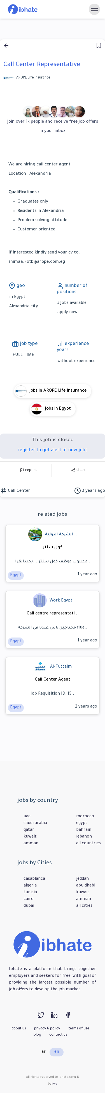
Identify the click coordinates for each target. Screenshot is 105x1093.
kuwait (30, 837)
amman (31, 843)
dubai (29, 906)
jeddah (82, 879)
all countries (88, 843)
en (56, 1052)
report (28, 470)
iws (54, 1084)
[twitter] (44, 1018)
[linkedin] (57, 1018)
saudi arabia (35, 823)
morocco (85, 816)
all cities (84, 906)
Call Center (18, 491)
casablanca (34, 879)
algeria (30, 886)
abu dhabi (85, 886)
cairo (29, 899)
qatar (29, 830)
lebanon (84, 837)
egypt (81, 823)
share (79, 470)
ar (43, 1052)
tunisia (30, 892)
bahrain (83, 830)
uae (27, 816)
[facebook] (70, 1018)
